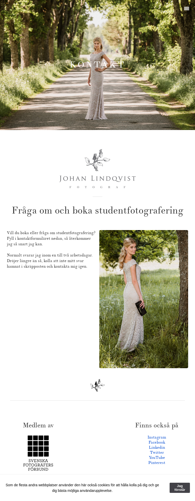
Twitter (157, 452)
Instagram (157, 437)
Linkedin (157, 447)
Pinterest (156, 462)
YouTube (157, 457)
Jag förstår (179, 488)
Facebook (157, 442)
